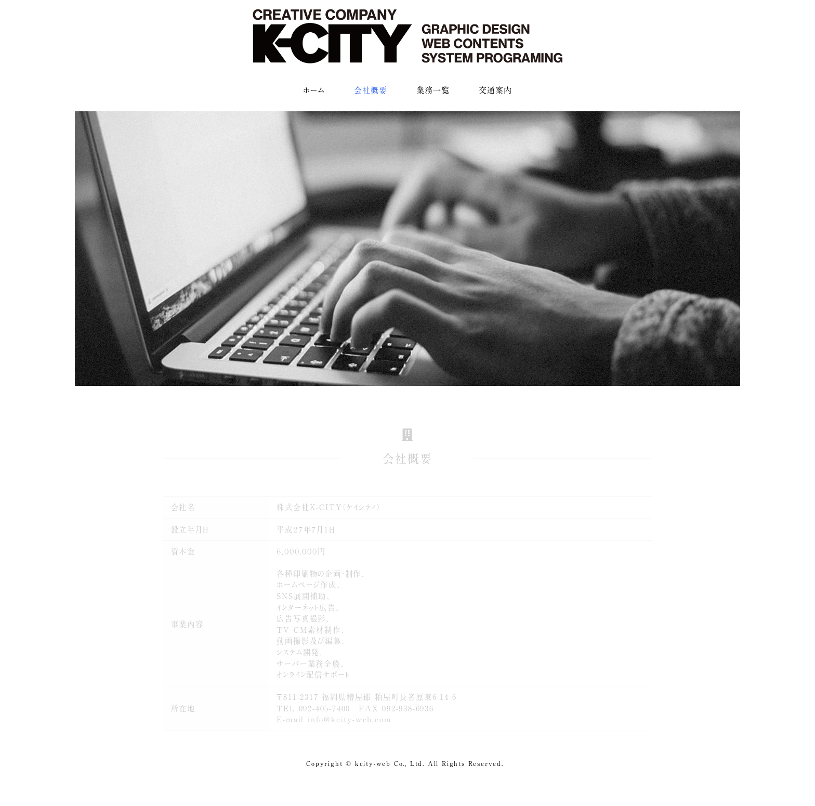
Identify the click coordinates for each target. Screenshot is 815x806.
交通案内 (495, 90)
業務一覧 (433, 90)
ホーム (314, 90)
